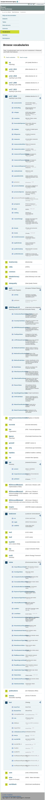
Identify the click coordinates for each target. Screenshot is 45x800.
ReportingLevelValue (19, 660)
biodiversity (13, 262)
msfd (11, 555)
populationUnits (18, 176)
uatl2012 (16, 525)
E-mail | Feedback (7, 794)
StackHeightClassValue (19, 393)
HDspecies (17, 134)
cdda (10, 267)
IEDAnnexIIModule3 (16, 491)
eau (15, 718)
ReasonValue (18, 385)
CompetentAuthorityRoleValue (19, 577)
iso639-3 (16, 608)
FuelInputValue (18, 334)
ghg (10, 448)
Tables (4, 22)
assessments (18, 103)
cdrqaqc (16, 112)
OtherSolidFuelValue (19, 378)
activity (16, 294)
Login (31, 4)
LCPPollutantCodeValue (19, 340)
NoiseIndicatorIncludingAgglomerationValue (19, 617)
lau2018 (11, 542)
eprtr (10, 288)
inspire (11, 507)
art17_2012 (13, 89)
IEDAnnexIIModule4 (16, 500)
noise (11, 562)
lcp (10, 549)
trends (16, 233)
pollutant (16, 479)
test (10, 702)
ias (10, 457)
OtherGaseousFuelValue (19, 371)
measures (17, 139)
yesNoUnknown (18, 254)
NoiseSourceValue (19, 645)
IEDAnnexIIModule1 (16, 485)
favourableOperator (19, 123)
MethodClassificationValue (19, 353)
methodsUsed (18, 171)
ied (10, 462)
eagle (15, 522)
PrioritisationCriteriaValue (19, 650)
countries (17, 118)
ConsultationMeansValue (19, 581)
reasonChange (18, 219)
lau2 (10, 537)
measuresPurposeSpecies (19, 160)
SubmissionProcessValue (19, 678)
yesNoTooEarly (18, 249)
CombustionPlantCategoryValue (19, 314)
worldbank (12, 784)
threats (16, 228)
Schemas (5, 28)
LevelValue (17, 613)
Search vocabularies (10, 57)
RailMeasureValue (19, 655)
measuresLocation (19, 149)
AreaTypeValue (18, 572)
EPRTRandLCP (14, 307)
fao (10, 429)
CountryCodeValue (19, 320)
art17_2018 (13, 96)
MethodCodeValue (19, 360)
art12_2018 (13, 76)
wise (10, 777)
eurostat (12, 424)
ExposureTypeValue (19, 597)
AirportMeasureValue (19, 567)
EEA (10, 2)
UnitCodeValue (18, 396)
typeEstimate (18, 243)
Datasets (4, 18)
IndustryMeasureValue (19, 602)
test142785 (17, 739)
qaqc (15, 209)
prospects (17, 204)
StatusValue (17, 675)
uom (10, 772)
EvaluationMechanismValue (19, 586)
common (12, 272)
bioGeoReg (17, 108)
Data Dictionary (15, 12)
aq (10, 62)
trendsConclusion (19, 237)
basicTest (17, 707)
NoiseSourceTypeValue (19, 640)
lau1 (10, 532)
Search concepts (23, 57)
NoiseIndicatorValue (19, 630)
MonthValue (17, 367)
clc (15, 518)
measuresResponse (19, 166)
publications (13, 691)
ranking (16, 212)
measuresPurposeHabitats (19, 154)
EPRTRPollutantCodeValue (19, 327)
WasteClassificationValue (19, 404)
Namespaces (6, 38)
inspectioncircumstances (19, 474)
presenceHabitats (19, 186)
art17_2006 (13, 83)
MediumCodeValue (19, 348)
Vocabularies (6, 32)
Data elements (6, 25)
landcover (12, 514)
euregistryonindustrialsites (17, 418)
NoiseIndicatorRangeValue (19, 625)
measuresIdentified (19, 144)
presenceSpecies (19, 192)
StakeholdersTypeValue (19, 670)
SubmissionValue (19, 683)
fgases (11, 436)
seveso (11, 695)
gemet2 (11, 443)
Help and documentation (9, 15)
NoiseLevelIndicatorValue (19, 635)
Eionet (9, 12)
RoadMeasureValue (19, 665)
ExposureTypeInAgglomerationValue (19, 591)
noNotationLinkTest (19, 732)
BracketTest (17, 710)
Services (4, 35)
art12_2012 (13, 69)
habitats (16, 129)
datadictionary (14, 276)
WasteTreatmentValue (19, 410)
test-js (16, 735)
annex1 (16, 469)
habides (12, 452)
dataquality (13, 283)
